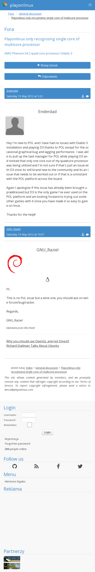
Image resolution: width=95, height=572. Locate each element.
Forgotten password (17, 443)
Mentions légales (15, 481)
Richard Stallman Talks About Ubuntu (32, 346)
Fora (11, 13)
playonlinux (17, 4)
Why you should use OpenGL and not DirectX (37, 341)
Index (29, 368)
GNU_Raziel (14, 229)
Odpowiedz (47, 76)
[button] (90, 5)
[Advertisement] (46, 520)
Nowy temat (47, 65)
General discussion (30, 13)
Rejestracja (11, 439)
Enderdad (12, 91)
